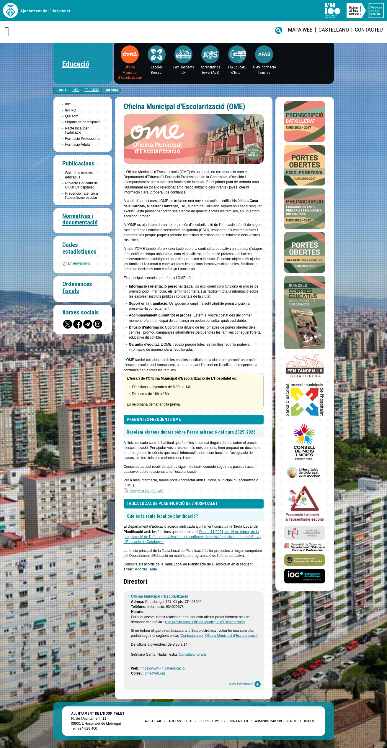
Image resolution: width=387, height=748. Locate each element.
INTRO (70, 110)
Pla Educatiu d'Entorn (237, 69)
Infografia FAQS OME (147, 491)
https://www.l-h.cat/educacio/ (163, 668)
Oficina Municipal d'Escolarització (130, 72)
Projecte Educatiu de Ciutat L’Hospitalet (81, 185)
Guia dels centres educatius (79, 175)
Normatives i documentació (80, 219)
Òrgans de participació (83, 122)
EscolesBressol (157, 69)
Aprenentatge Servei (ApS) (210, 69)
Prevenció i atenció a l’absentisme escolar (81, 195)
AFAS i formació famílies (264, 69)
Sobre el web (211, 721)
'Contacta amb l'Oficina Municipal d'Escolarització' (219, 636)
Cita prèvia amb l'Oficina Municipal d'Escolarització (205, 622)
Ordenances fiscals (77, 287)
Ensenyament (79, 263)
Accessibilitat (181, 721)
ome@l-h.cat (155, 673)
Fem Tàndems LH (183, 69)
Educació (75, 64)
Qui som (111, 90)
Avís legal (153, 721)
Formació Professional (82, 139)
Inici (76, 90)
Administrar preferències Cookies (284, 721)
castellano (334, 29)
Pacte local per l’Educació (77, 130)
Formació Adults (78, 144)
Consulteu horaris (193, 654)
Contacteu (369, 29)
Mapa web (300, 29)
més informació (245, 684)
